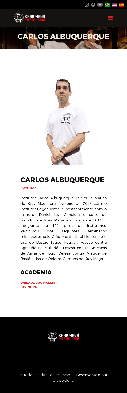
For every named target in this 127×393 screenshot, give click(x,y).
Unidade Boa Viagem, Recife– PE (37, 285)
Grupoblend (63, 380)
